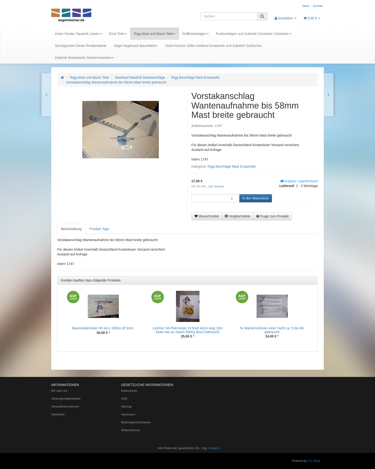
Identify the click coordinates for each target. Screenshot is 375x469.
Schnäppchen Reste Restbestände (80, 46)
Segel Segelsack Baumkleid (136, 46)
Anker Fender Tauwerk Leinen (78, 34)
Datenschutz (129, 390)
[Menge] (215, 198)
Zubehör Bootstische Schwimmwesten (84, 58)
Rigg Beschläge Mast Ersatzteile (232, 166)
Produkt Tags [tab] (99, 229)
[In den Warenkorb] (255, 198)
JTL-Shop (314, 461)
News (306, 6)
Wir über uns (59, 390)
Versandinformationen (65, 406)
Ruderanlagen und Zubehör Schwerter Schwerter (253, 34)
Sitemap (126, 406)
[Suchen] (228, 16)
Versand (218, 186)
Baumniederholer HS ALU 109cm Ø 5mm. (103, 328)
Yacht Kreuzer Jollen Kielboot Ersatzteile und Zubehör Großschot (213, 46)
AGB (124, 398)
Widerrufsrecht (130, 430)
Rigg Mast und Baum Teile (154, 34)
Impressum (128, 414)
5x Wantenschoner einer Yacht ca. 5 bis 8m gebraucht (272, 330)
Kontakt (318, 6)
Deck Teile (118, 34)
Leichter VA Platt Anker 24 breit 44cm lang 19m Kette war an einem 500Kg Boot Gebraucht (187, 330)
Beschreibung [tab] (71, 229)
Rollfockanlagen (195, 34)
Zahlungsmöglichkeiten (66, 398)
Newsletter (58, 414)
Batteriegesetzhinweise (136, 422)
